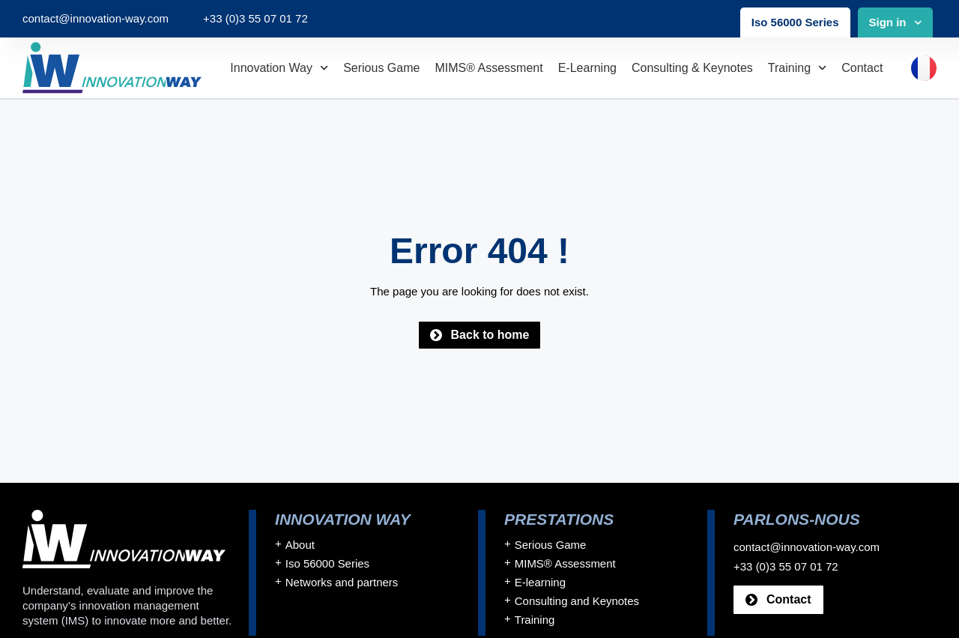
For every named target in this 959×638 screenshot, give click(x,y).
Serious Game (381, 67)
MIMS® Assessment (488, 67)
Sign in (895, 22)
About (300, 545)
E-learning (587, 67)
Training (797, 67)
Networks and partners (342, 583)
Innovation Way (279, 67)
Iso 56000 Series (795, 22)
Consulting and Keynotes (577, 601)
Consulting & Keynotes (692, 67)
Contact (862, 67)
